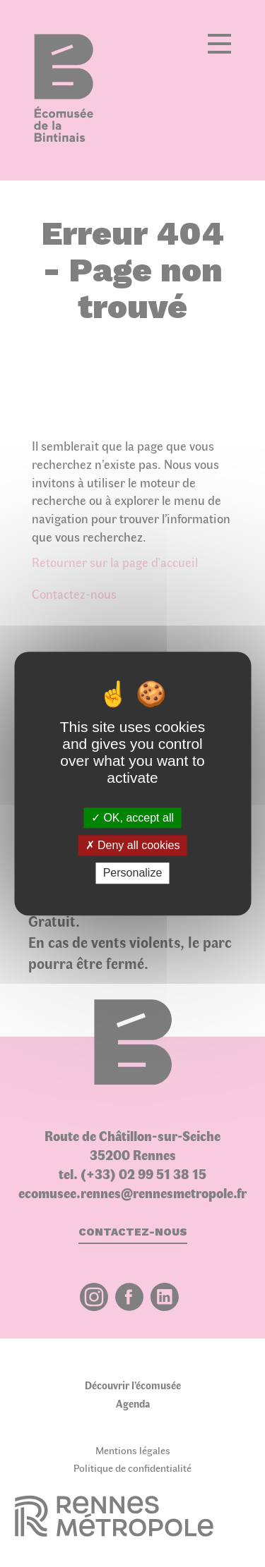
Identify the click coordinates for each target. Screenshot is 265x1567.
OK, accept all (132, 818)
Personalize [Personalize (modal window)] (133, 873)
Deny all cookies (133, 845)
